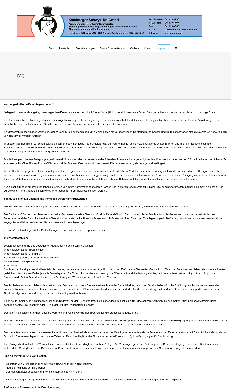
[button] (176, 48)
